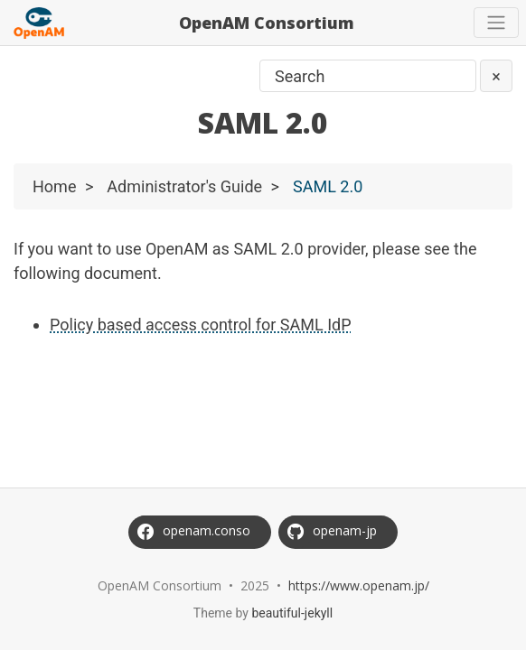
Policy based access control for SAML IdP (201, 324)
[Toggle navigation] (496, 22)
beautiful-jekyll (292, 613)
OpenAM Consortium (266, 22)
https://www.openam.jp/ (358, 585)
